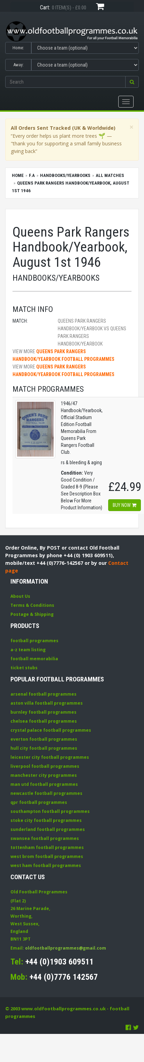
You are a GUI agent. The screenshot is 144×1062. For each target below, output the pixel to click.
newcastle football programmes (46, 793)
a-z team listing (28, 650)
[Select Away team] (85, 65)
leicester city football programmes (49, 757)
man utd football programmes (44, 784)
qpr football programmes (38, 802)
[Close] (131, 127)
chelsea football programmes (43, 721)
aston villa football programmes (46, 703)
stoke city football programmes (46, 820)
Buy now (124, 505)
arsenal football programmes (43, 694)
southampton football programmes (50, 811)
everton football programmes (43, 739)
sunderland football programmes (47, 829)
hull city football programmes (43, 748)
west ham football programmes (45, 865)
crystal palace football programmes (50, 730)
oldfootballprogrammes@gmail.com (65, 948)
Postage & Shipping (32, 614)
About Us (20, 596)
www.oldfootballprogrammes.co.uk (63, 1008)
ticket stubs (24, 668)
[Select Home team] (85, 48)
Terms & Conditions (32, 605)
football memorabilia (34, 659)
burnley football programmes (43, 712)
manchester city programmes (43, 775)
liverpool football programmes (44, 766)
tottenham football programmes (47, 847)
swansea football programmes (44, 838)
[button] (132, 82)
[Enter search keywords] (65, 82)
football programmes (34, 641)
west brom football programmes (46, 856)
